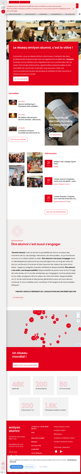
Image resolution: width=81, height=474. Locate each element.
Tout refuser (43, 467)
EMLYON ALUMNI (15, 14)
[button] (3, 468)
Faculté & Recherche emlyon (63, 442)
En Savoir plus (18, 297)
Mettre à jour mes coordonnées (25, 365)
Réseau (34, 442)
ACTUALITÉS (70, 14)
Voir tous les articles (18, 139)
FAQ (33, 432)
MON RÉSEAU (30, 14)
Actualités (36, 446)
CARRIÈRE (43, 14)
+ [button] (78, 313)
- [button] (78, 316)
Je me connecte (20, 79)
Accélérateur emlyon (68, 438)
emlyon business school (62, 426)
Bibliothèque (58, 434)
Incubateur (57, 438)
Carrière (35, 449)
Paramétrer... (30, 467)
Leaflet (78, 344)
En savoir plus (55, 135)
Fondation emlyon (59, 430)
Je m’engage (36, 453)
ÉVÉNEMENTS (56, 14)
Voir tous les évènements (56, 212)
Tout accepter (16, 467)
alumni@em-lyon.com (16, 444)
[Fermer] (73, 9)
